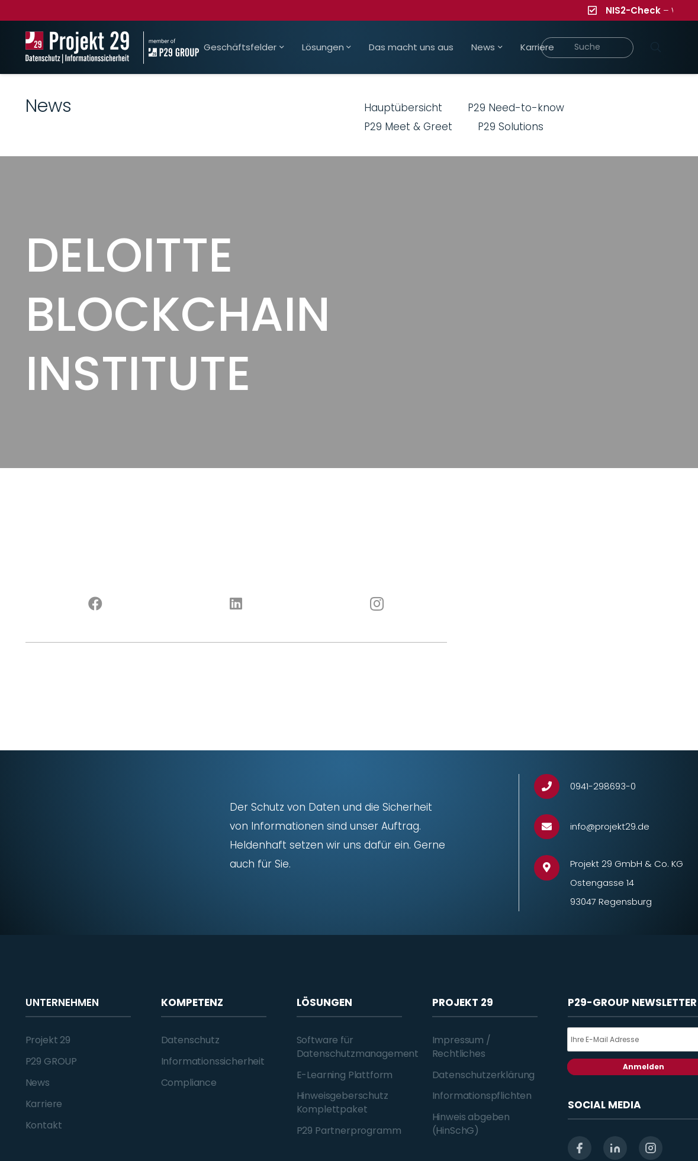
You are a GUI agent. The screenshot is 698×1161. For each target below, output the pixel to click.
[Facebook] (95, 604)
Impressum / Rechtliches (461, 1046)
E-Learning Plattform (345, 1075)
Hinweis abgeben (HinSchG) (471, 1123)
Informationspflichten (482, 1095)
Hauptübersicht (403, 108)
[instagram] (650, 1148)
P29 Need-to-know (516, 108)
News (37, 1082)
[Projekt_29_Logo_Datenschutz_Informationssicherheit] (77, 47)
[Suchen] (656, 47)
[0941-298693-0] (552, 786)
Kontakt (43, 1125)
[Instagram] (376, 604)
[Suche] (587, 47)
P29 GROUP (51, 1061)
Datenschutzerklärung (483, 1075)
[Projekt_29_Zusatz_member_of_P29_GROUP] (171, 47)
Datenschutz (190, 1040)
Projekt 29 (47, 1040)
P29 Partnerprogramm (349, 1130)
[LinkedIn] (236, 604)
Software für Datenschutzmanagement (358, 1046)
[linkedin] (615, 1148)
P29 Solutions (510, 127)
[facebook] (579, 1148)
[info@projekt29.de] (552, 827)
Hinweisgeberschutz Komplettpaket (342, 1102)
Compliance (189, 1082)
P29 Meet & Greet (408, 127)
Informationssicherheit (213, 1061)
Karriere (44, 1104)
